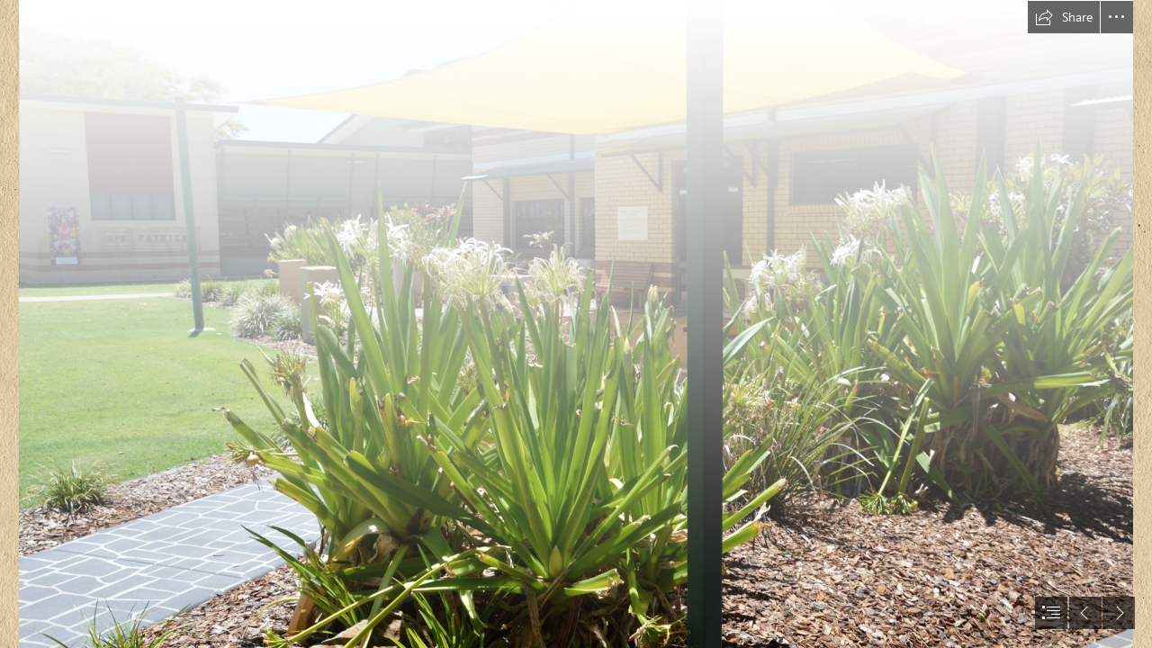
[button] (1064, 17)
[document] (576, 324)
